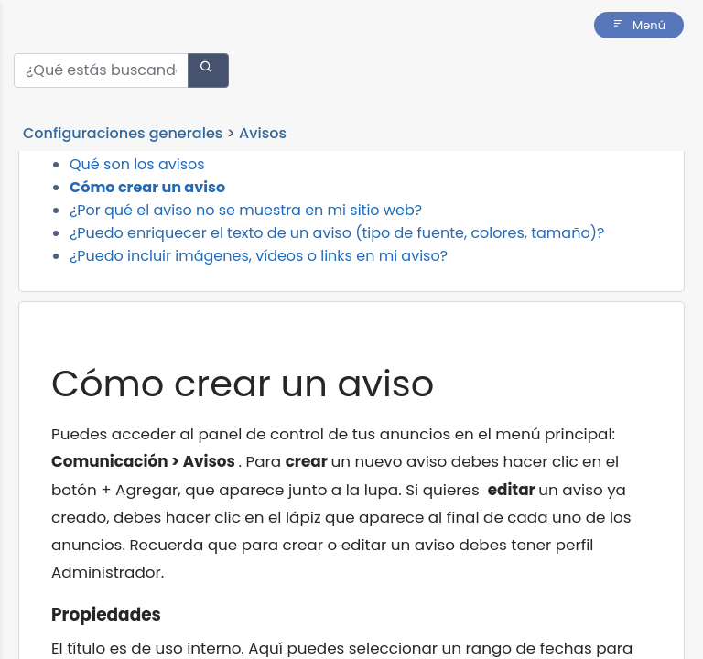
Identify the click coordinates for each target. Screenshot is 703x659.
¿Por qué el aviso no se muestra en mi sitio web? (246, 271)
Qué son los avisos (137, 225)
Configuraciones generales (122, 133)
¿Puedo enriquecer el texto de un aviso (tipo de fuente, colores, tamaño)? (337, 294)
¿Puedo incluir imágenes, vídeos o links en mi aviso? (259, 317)
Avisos (263, 133)
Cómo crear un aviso (147, 248)
